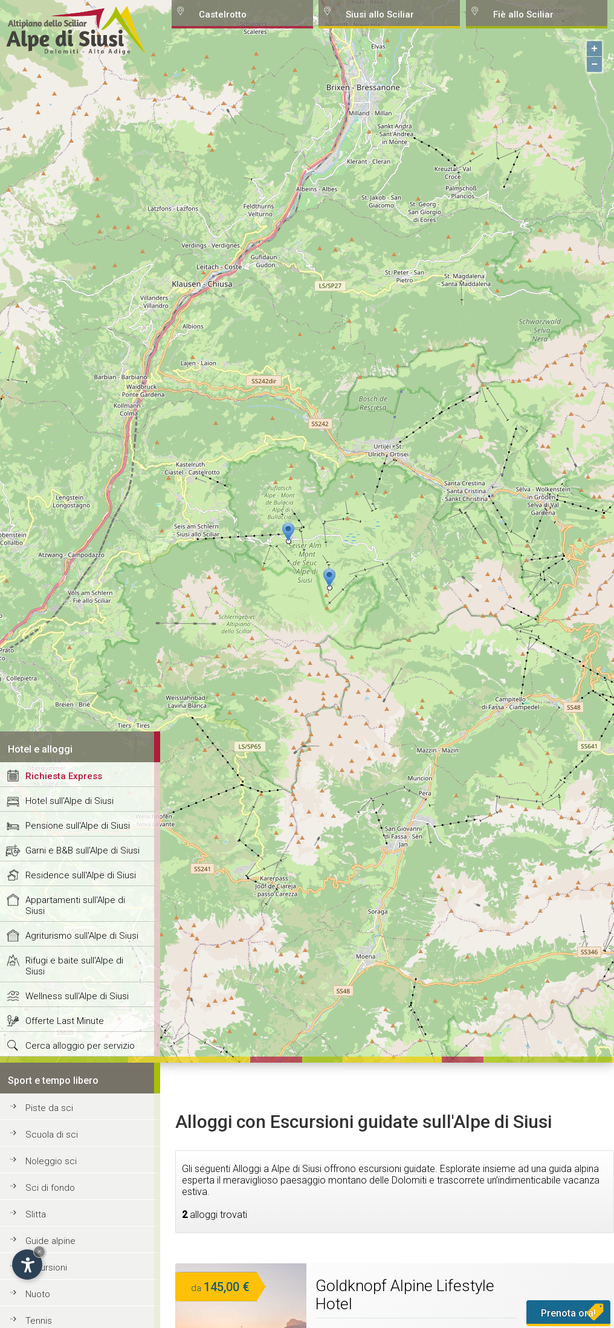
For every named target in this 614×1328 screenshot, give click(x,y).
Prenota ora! (568, 1313)
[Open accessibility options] (27, 1264)
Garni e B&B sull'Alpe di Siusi (82, 850)
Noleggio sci (51, 1161)
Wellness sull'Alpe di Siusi (77, 996)
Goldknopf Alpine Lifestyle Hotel (404, 1295)
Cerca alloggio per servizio (80, 1045)
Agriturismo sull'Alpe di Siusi (81, 935)
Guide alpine (50, 1241)
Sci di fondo (50, 1187)
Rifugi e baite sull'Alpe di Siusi (74, 966)
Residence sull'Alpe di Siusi (80, 875)
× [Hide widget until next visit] (39, 1251)
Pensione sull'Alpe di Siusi (77, 825)
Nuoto (37, 1294)
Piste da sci (49, 1108)
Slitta (35, 1214)
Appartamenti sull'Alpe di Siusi (75, 905)
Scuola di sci (51, 1134)
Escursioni (46, 1267)
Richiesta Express (63, 776)
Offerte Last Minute (64, 1020)
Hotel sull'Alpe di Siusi (69, 800)
